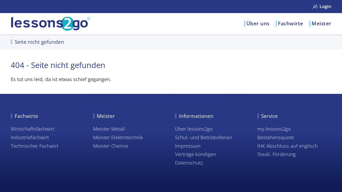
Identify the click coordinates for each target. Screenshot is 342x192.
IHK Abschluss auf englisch (287, 146)
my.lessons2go (274, 129)
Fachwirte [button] (290, 23)
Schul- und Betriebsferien (203, 137)
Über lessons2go (194, 129)
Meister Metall (109, 129)
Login (322, 6)
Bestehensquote (275, 137)
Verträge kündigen (195, 154)
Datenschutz (189, 162)
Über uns (258, 23)
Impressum (188, 146)
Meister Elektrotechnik (118, 137)
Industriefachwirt (30, 137)
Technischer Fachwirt (34, 146)
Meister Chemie (110, 146)
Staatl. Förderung (276, 154)
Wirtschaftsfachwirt (32, 129)
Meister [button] (321, 23)
